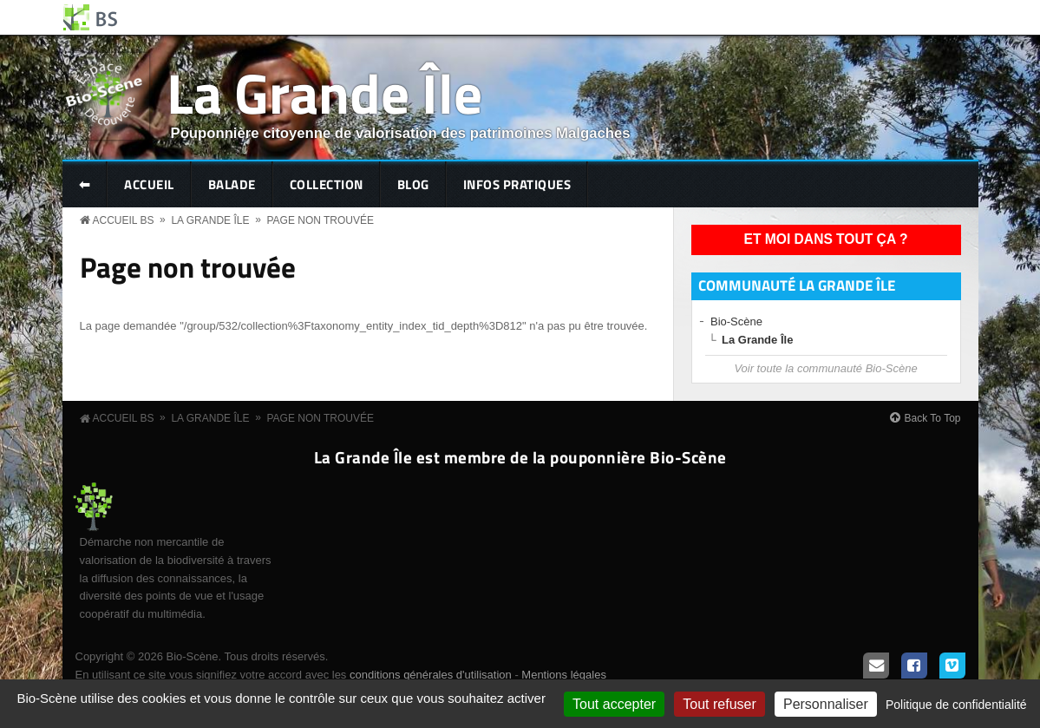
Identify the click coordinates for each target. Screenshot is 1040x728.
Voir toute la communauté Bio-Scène (825, 368)
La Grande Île (324, 92)
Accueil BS (123, 220)
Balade (232, 184)
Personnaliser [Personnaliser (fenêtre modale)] (825, 704)
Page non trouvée (320, 220)
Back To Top (933, 418)
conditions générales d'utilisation (431, 674)
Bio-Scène (736, 321)
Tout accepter (614, 704)
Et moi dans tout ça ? (826, 239)
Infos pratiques (517, 184)
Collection (326, 184)
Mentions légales (563, 674)
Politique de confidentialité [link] (956, 705)
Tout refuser (719, 704)
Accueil (149, 184)
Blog (413, 184)
